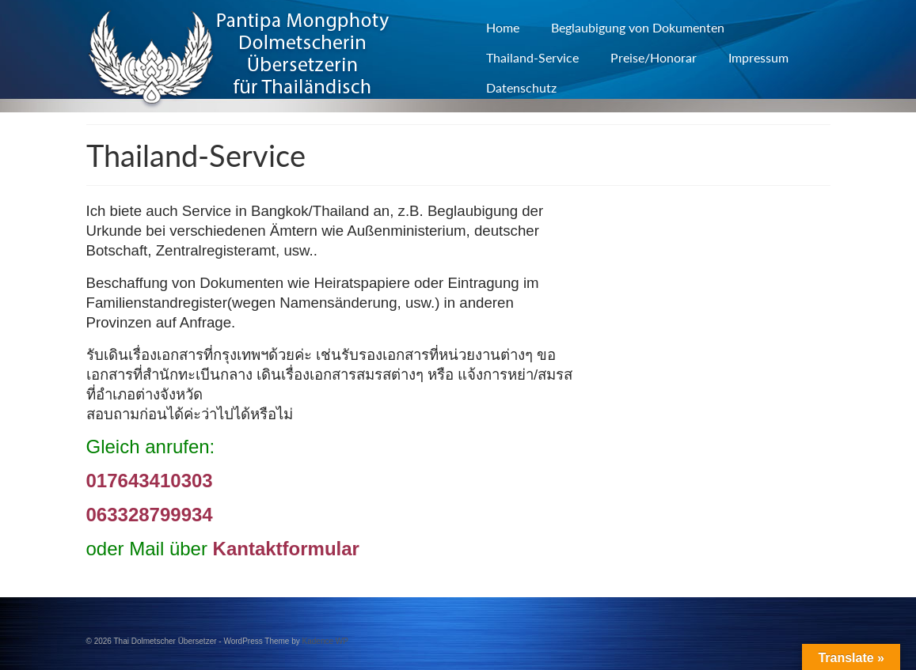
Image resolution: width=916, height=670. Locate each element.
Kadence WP (325, 641)
